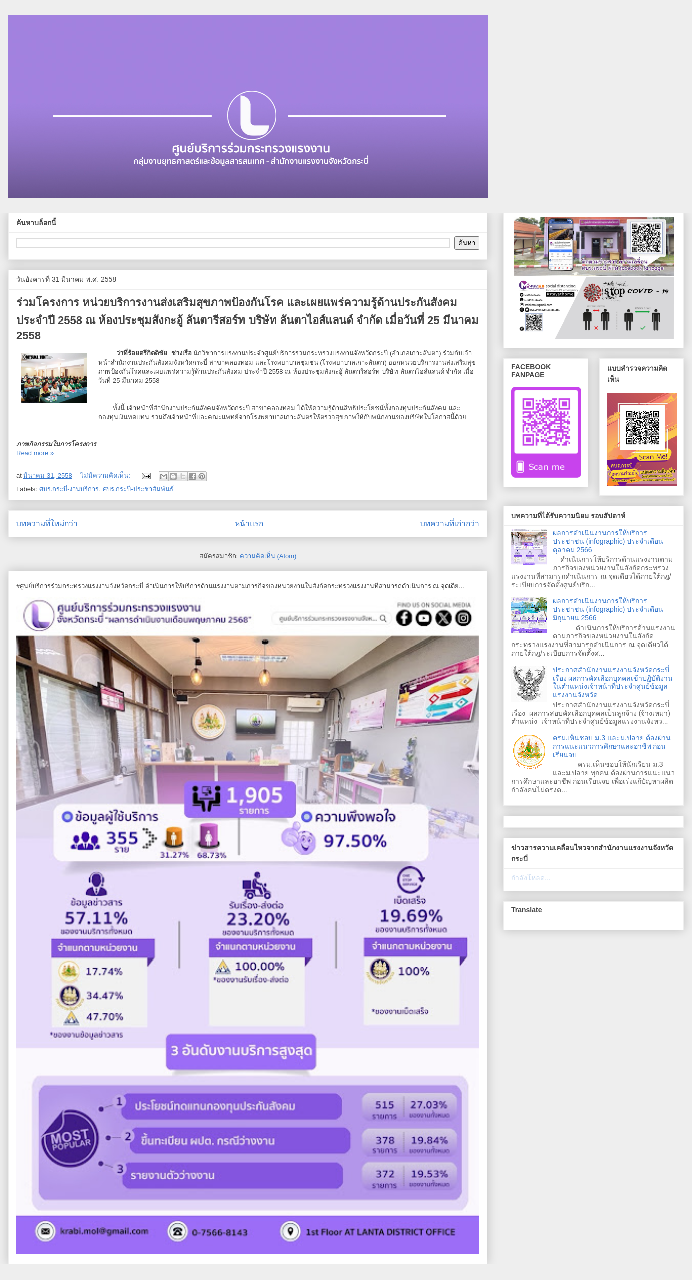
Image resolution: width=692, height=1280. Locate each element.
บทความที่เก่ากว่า (449, 523)
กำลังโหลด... (531, 878)
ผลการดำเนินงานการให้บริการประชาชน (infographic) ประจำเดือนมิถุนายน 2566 (608, 609)
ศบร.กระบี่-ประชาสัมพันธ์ (138, 489)
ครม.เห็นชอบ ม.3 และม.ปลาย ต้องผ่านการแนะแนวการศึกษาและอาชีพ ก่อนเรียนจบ (612, 746)
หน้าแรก (249, 523)
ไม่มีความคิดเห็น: (106, 475)
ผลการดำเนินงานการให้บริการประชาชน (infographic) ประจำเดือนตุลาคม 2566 (608, 541)
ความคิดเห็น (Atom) (268, 556)
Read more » (35, 453)
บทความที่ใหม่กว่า (47, 523)
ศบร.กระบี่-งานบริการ (69, 489)
